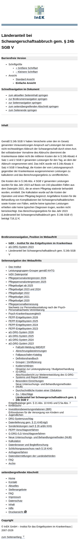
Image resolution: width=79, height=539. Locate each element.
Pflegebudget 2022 (19, 293)
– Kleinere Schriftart (27, 72)
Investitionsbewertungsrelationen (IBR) (30, 409)
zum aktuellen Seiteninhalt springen (28, 95)
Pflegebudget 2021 (19, 296)
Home (12, 478)
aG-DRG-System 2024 (21, 339)
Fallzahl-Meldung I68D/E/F (30, 347)
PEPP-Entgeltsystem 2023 (23, 328)
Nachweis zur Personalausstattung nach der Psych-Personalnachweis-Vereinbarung (37, 308)
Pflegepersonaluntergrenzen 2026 (27, 278)
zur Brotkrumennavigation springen (28, 99)
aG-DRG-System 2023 (21, 247)
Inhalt (12, 504)
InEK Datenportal (18, 274)
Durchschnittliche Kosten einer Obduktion (39, 390)
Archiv (12, 463)
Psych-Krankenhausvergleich (25, 313)
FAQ (11, 459)
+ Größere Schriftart (27, 68)
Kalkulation (15, 441)
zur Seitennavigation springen (25, 103)
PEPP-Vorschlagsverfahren (24, 430)
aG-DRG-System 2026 (21, 332)
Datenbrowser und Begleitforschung (28, 445)
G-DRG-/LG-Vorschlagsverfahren (27, 433)
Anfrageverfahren (18, 452)
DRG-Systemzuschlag (21, 418)
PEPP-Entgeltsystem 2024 (23, 325)
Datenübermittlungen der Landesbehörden (32, 456)
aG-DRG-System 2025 (21, 336)
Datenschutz (15, 501)
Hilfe (11, 508)
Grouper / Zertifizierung (28, 362)
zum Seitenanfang (13, 536)
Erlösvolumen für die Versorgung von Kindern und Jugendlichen (36, 413)
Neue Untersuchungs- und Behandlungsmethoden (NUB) (43, 385)
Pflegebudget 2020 (19, 300)
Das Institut (15, 267)
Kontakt (13, 482)
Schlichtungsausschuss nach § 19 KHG (30, 448)
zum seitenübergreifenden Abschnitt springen (33, 106)
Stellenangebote (18, 489)
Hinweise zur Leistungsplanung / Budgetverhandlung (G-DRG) (45, 370)
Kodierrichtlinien (25, 366)
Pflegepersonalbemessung (23, 304)
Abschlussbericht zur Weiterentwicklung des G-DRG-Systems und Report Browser (45, 376)
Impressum (15, 497)
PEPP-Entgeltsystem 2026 (23, 317)
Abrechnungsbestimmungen (31, 351)
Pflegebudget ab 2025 (21, 285)
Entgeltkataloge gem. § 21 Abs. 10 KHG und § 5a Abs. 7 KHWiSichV (40, 404)
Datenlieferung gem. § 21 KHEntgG (28, 422)
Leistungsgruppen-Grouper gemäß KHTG (32, 270)
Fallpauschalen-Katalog (29, 354)
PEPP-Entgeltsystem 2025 (23, 321)
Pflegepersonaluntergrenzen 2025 (27, 282)
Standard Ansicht (25, 79)
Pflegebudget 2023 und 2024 (25, 289)
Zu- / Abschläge (24, 394)
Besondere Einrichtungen (30, 381)
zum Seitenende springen (23, 110)
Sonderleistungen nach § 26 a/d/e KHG (30, 426)
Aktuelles (14, 486)
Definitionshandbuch (27, 358)
